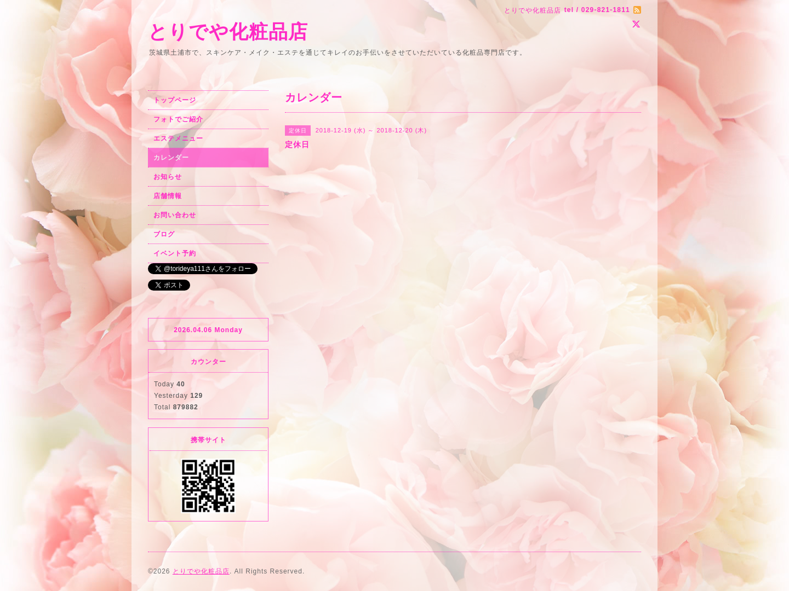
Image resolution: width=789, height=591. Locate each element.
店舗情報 (167, 196)
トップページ (174, 100)
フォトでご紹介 (178, 119)
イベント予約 (174, 253)
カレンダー (171, 157)
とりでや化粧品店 (228, 31)
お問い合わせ (174, 215)
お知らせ (167, 177)
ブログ (164, 234)
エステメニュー (178, 138)
